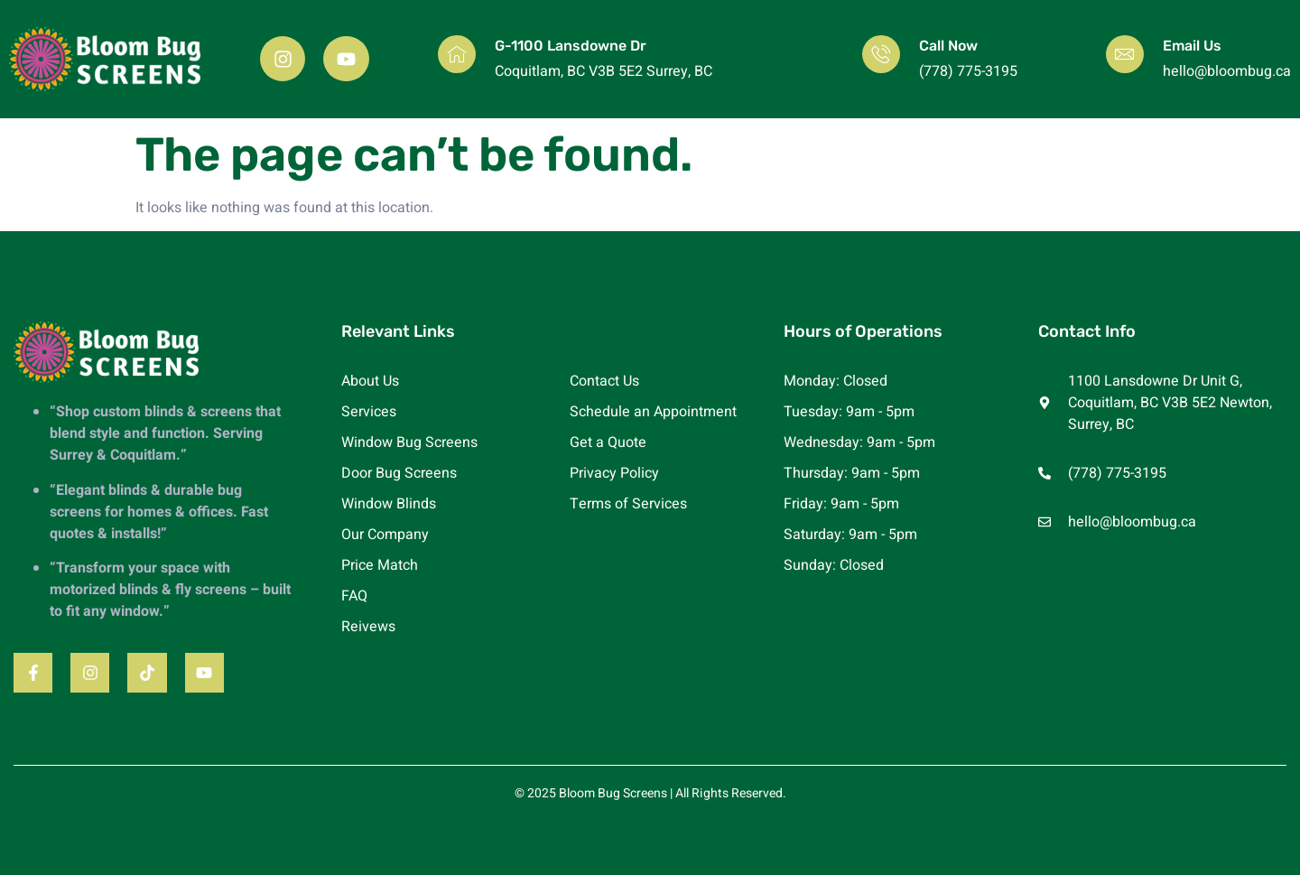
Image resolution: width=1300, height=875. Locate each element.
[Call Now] (881, 54)
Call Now (948, 45)
